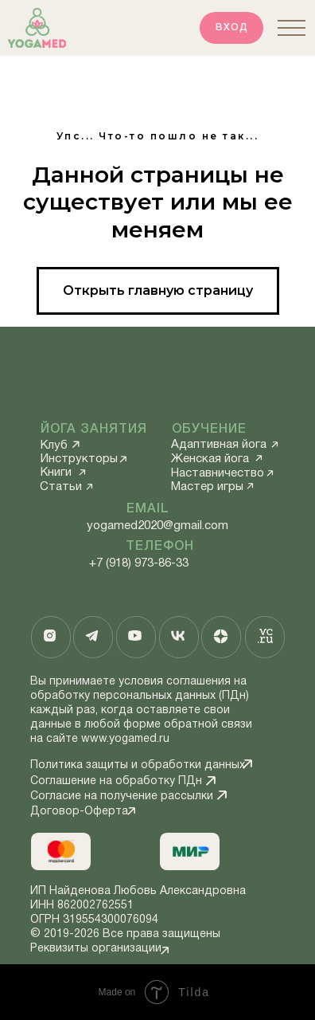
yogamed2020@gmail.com (157, 526)
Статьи (61, 486)
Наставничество (217, 473)
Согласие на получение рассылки (121, 796)
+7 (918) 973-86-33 (139, 563)
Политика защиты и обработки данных (137, 765)
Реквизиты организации (95, 949)
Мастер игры (207, 486)
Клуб (54, 445)
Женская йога (210, 459)
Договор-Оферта (79, 811)
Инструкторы (79, 459)
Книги (56, 472)
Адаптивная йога (218, 444)
